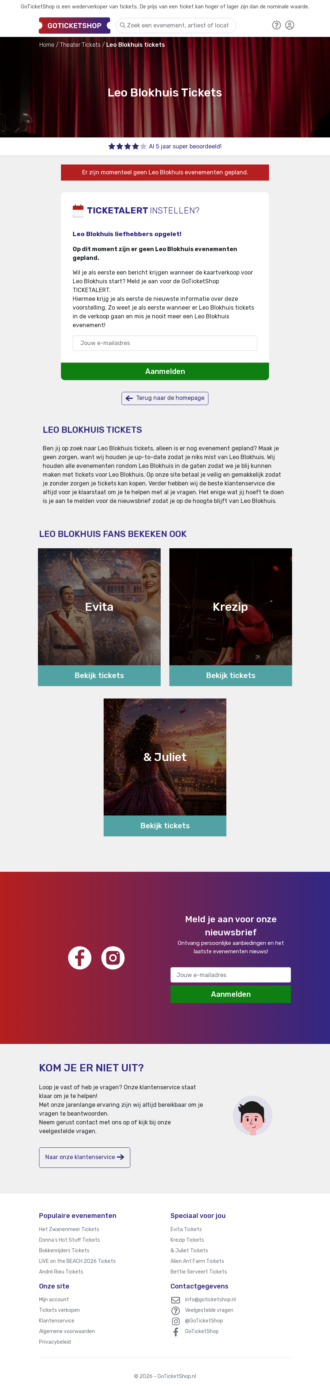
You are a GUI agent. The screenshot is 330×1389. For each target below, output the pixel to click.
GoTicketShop (202, 1331)
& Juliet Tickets (189, 1251)
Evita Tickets (186, 1229)
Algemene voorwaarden (67, 1331)
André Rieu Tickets (61, 1272)
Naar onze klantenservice (84, 1157)
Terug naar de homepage (165, 398)
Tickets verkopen (59, 1310)
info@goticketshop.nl (210, 1300)
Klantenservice (56, 1321)
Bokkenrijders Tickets (64, 1251)
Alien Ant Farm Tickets (197, 1261)
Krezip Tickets (187, 1240)
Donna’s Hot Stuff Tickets (69, 1240)
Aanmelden (165, 371)
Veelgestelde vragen (209, 1310)
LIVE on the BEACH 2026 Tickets (77, 1261)
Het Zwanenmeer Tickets (69, 1229)
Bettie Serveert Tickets (198, 1272)
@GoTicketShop (204, 1321)
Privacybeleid (55, 1342)
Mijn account (54, 1300)
